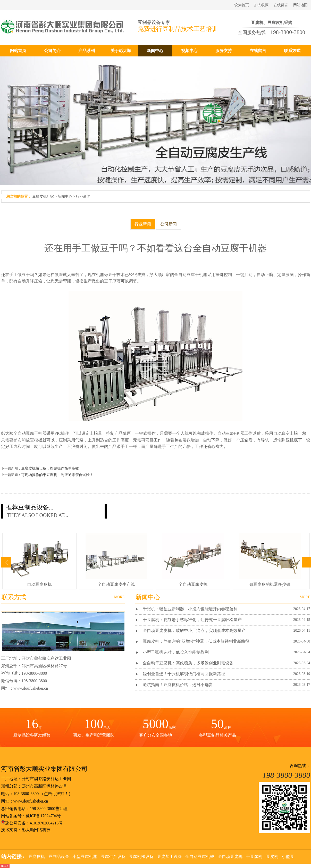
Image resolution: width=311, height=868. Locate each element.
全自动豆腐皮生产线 (116, 584)
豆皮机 (272, 856)
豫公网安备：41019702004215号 (32, 823)
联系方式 (292, 50)
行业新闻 (83, 196)
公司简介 (52, 50)
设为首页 (241, 5)
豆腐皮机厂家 (43, 196)
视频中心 (189, 50)
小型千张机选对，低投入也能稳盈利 (176, 652)
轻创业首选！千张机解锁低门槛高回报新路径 (184, 674)
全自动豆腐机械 (199, 856)
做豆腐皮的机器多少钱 (269, 584)
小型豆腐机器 (84, 856)
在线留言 (281, 5)
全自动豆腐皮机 (193, 584)
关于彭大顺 (121, 50)
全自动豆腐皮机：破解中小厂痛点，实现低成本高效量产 (194, 630)
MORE (305, 597)
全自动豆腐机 (230, 856)
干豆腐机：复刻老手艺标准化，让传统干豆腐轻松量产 (192, 619)
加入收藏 (261, 5)
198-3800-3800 (26, 793)
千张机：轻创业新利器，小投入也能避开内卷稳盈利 (190, 609)
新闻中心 (155, 50)
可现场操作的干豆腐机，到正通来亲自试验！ (57, 475)
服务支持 (223, 50)
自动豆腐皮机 (39, 584)
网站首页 (18, 50)
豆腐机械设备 (141, 856)
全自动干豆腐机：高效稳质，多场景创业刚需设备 (188, 663)
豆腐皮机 (36, 856)
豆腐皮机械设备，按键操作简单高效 (50, 468)
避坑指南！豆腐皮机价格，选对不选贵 (178, 684)
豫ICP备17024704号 (43, 816)
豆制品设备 (58, 856)
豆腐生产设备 (113, 856)
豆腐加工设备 (169, 856)
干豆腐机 (254, 856)
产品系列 (86, 50)
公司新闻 (168, 224)
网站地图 (300, 5)
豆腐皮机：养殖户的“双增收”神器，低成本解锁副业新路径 (196, 641)
